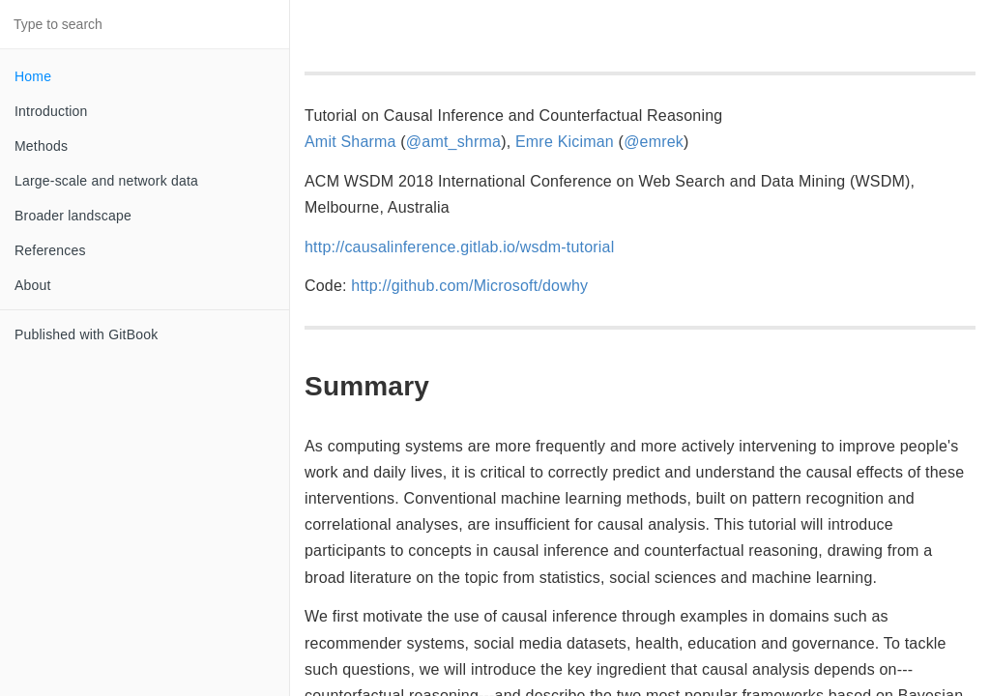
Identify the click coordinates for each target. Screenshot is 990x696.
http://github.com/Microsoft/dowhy (469, 285)
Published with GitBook (86, 334)
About (33, 285)
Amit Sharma (350, 141)
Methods (41, 146)
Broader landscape (73, 215)
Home (33, 76)
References (50, 250)
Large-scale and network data (106, 180)
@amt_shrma (453, 141)
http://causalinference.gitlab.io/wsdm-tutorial (459, 247)
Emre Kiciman (564, 141)
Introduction (51, 111)
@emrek (654, 141)
